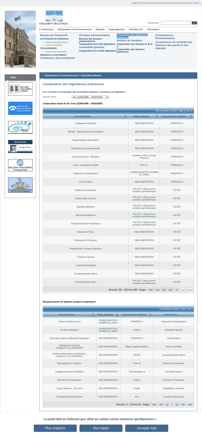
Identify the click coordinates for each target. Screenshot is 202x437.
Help (184, 3)
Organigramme (117, 29)
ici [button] (155, 419)
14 (170, 289)
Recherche (154, 23)
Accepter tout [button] (146, 428)
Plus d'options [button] (55, 428)
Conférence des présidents (57, 57)
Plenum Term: (49, 97)
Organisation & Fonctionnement (74, 29)
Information (153, 29)
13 (164, 289)
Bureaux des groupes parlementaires (90, 39)
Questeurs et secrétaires (53, 55)
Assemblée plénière (91, 47)
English (135, 3)
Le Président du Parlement (54, 38)
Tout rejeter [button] (101, 428)
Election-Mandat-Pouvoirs (56, 42)
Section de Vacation (129, 40)
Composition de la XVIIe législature (97, 51)
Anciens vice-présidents (55, 52)
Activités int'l (136, 29)
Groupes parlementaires (94, 35)
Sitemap (176, 3)
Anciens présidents (53, 45)
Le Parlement (46, 29)
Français (145, 3)
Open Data (193, 3)
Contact (166, 3)
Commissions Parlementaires (165, 37)
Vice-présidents (48, 48)
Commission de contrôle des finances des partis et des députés (173, 45)
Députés (100, 29)
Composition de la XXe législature (97, 44)
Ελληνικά (155, 3)
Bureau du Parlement (53, 35)
